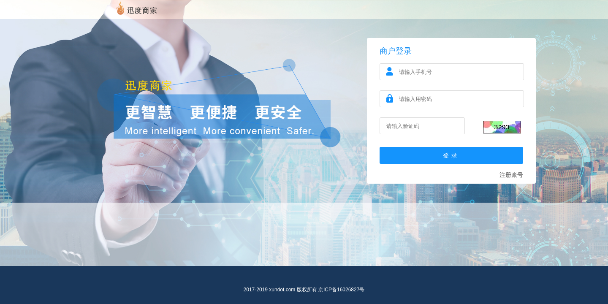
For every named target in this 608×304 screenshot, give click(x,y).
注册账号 (511, 174)
